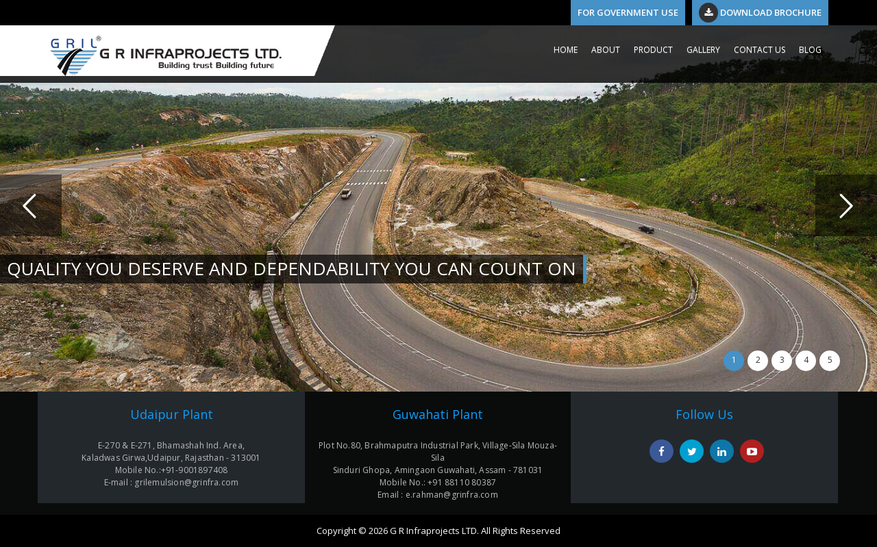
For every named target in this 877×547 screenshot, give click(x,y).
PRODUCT (653, 49)
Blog (810, 49)
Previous (31, 205)
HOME (566, 49)
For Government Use (628, 12)
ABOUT (605, 49)
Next (846, 205)
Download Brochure (760, 12)
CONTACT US (759, 49)
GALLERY (703, 49)
